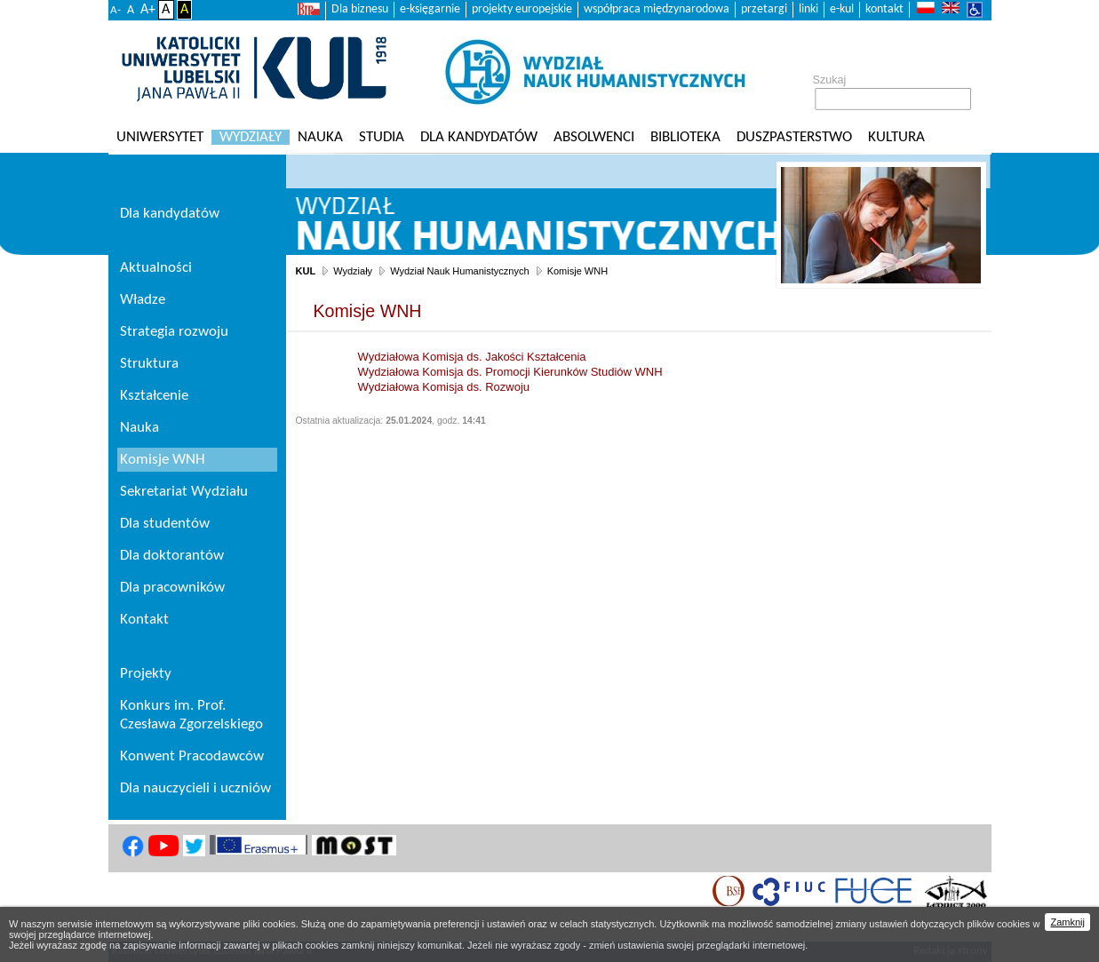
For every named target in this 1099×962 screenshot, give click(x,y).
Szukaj (830, 80)
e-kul (842, 9)
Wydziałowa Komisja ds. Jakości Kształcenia (472, 356)
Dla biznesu (359, 9)
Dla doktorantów (172, 555)
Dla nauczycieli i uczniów (195, 788)
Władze (142, 299)
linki (808, 9)
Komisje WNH (577, 271)
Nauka (320, 137)
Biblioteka (685, 137)
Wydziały (250, 137)
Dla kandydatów (479, 137)
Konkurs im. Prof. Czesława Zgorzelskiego (191, 715)
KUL (306, 271)
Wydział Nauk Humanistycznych (459, 271)
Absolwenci (593, 137)
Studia (381, 137)
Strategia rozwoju (174, 331)
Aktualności (156, 267)
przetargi (764, 9)
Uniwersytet (159, 137)
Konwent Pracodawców (192, 756)
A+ (147, 10)
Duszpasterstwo (794, 137)
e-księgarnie (430, 9)
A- (115, 10)
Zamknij (1067, 922)
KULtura (896, 137)
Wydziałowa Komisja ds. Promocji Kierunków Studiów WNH (510, 371)
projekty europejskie (522, 9)
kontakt (884, 9)
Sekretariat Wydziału (184, 491)
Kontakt (144, 619)
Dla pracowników (172, 587)
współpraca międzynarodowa (656, 9)
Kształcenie (154, 395)
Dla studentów (165, 523)
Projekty (145, 673)
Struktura (149, 363)
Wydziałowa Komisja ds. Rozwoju (444, 387)
